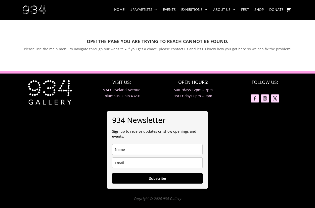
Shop (259, 9)
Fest (245, 9)
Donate (276, 9)
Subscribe (157, 178)
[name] (157, 149)
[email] (157, 162)
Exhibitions (192, 9)
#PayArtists (141, 9)
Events (169, 9)
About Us (222, 9)
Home (119, 9)
